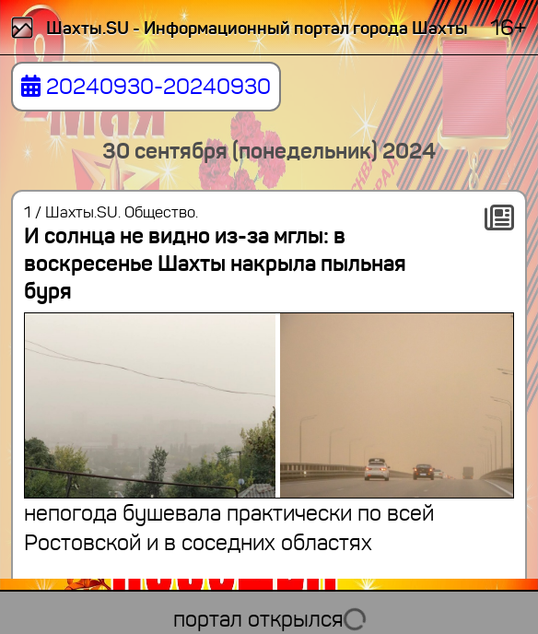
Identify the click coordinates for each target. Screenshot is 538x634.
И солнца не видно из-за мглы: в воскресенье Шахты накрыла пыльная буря (215, 263)
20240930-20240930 (146, 86)
